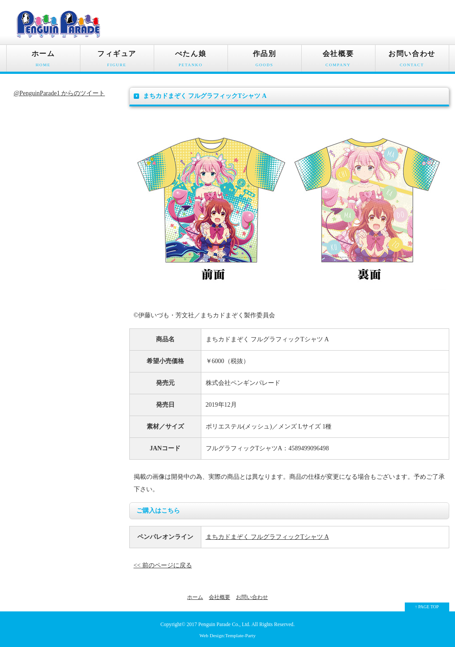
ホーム (43, 61)
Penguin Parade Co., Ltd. (224, 624)
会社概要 (338, 61)
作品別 (264, 61)
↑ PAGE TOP (427, 606)
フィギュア (117, 61)
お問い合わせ (412, 61)
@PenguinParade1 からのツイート (59, 93)
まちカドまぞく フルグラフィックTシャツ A (267, 537)
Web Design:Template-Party (228, 635)
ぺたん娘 (191, 61)
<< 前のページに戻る (163, 565)
